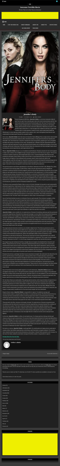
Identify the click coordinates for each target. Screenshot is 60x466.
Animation (5, 390)
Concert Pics (44, 25)
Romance (4, 413)
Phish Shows (35, 28)
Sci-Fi (3, 416)
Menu (5, 1)
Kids (3, 405)
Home (30, 4)
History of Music (53, 25)
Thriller (4, 421)
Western (4, 426)
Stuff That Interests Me (13, 25)
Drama (4, 398)
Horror (39, 117)
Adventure (5, 388)
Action (4, 385)
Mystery (4, 411)
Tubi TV (17, 372)
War (3, 423)
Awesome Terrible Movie (30, 7)
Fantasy (4, 400)
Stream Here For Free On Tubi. (11, 336)
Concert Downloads (25, 25)
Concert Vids (35, 25)
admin (21, 117)
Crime (4, 395)
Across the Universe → (53, 353)
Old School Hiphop (26, 28)
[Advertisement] (30, 15)
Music (3, 408)
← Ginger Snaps (5, 353)
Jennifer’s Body (30, 114)
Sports (4, 418)
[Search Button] (57, 1)
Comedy (35, 117)
